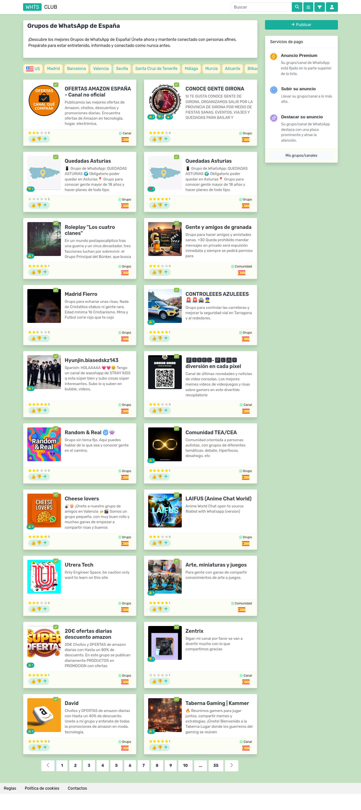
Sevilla (122, 68)
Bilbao (253, 68)
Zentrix (194, 631)
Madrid (53, 68)
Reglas (10, 788)
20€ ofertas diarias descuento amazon (88, 634)
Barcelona (76, 68)
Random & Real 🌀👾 (90, 432)
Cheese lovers (82, 499)
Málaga (191, 68)
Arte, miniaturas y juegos (216, 565)
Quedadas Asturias (88, 161)
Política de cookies (42, 788)
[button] (319, 7)
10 (185, 765)
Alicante (232, 68)
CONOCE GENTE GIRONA (215, 89)
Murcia (211, 68)
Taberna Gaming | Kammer (217, 703)
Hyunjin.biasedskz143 (91, 360)
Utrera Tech (79, 565)
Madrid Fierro (81, 294)
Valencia (101, 68)
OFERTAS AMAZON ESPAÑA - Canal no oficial (98, 92)
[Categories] (308, 7)
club (40, 7)
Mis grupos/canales (301, 155)
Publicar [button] (301, 24)
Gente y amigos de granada (218, 227)
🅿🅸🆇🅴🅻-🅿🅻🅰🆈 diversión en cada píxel (213, 363)
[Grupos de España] (125, 139)
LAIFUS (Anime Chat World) (218, 499)
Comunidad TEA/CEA (211, 432)
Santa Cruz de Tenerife (156, 68)
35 (216, 765)
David (71, 703)
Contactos (77, 788)
